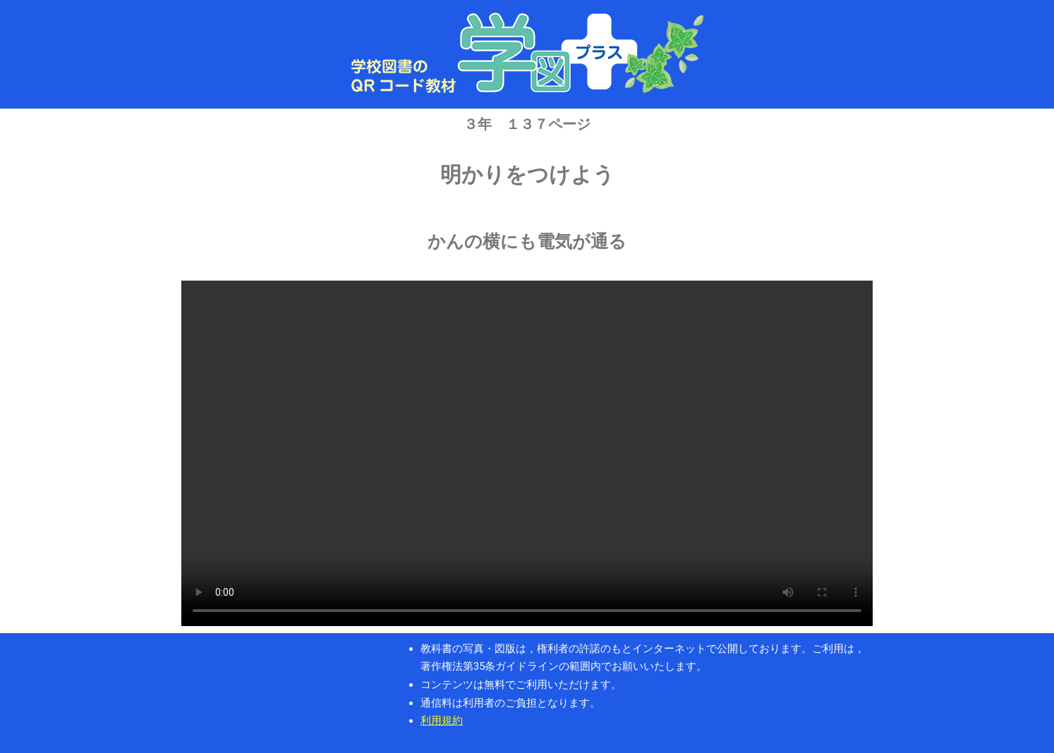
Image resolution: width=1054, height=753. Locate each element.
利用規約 (441, 720)
